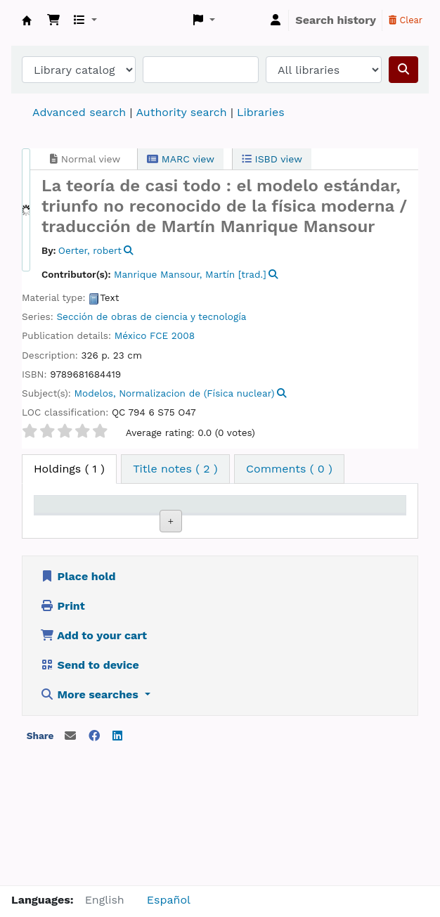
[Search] (403, 69)
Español (168, 899)
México (131, 335)
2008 (183, 335)
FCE (159, 335)
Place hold (78, 688)
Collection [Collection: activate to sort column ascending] (192, 524)
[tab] (175, 469)
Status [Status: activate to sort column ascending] (307, 524)
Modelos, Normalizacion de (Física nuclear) (175, 393)
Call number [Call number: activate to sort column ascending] (247, 517)
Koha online (27, 20)
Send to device (89, 777)
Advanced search (79, 112)
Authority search (181, 112)
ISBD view (272, 159)
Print (62, 718)
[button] (53, 20)
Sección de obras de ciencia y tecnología (151, 316)
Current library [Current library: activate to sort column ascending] (124, 517)
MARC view (180, 159)
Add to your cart (93, 748)
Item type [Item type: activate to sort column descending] (54, 517)
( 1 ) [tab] (69, 468)
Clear (405, 20)
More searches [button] (90, 807)
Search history (335, 20)
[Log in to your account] (275, 20)
